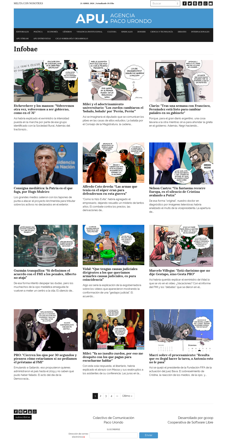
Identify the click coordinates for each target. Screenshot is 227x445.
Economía (52, 32)
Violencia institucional (89, 32)
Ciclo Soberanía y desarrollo (71, 38)
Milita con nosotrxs (28, 3)
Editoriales (22, 32)
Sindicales (127, 32)
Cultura (111, 32)
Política (38, 32)
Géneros (67, 32)
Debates (182, 32)
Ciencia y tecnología (161, 32)
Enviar (148, 435)
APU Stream (22, 38)
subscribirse (22, 417)
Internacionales (200, 32)
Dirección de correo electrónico (78, 435)
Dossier (141, 32)
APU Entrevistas (42, 38)
